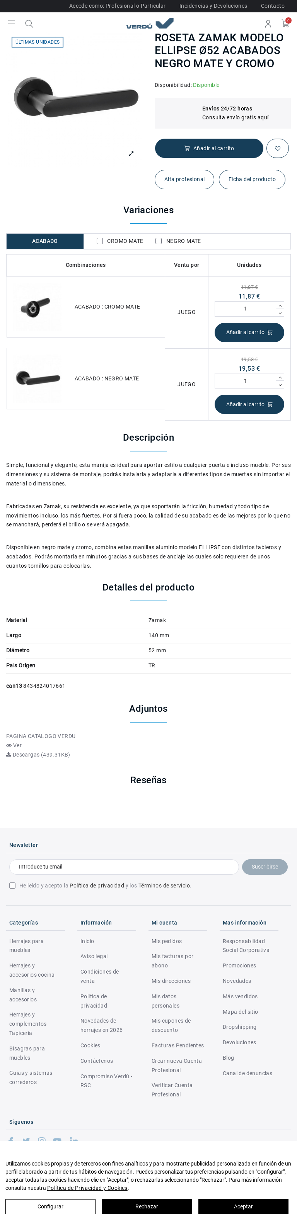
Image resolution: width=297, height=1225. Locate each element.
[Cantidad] (245, 309)
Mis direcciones (171, 981)
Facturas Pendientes (178, 1045)
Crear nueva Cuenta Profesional (177, 1065)
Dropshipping (240, 1027)
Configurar (50, 1206)
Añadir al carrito (249, 332)
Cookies (90, 1045)
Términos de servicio (164, 885)
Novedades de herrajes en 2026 (101, 1025)
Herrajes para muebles (26, 946)
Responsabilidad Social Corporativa (246, 946)
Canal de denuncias (247, 1073)
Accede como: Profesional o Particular (117, 6)
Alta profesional (184, 179)
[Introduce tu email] (124, 867)
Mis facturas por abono (172, 961)
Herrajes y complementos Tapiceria (28, 1023)
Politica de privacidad (93, 1001)
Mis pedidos (167, 941)
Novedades (237, 981)
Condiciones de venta (99, 976)
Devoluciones (239, 1042)
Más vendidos (240, 996)
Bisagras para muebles (27, 1053)
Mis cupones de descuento (171, 1025)
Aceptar (243, 1206)
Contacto (273, 6)
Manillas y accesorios (23, 995)
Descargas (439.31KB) (38, 755)
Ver (14, 745)
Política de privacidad (97, 885)
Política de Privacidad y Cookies (87, 1188)
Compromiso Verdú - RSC (106, 1081)
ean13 (14, 686)
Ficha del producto (252, 179)
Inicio (87, 941)
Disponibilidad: (173, 85)
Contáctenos (96, 1061)
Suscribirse (265, 867)
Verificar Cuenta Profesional (172, 1090)
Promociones (239, 965)
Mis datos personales (165, 1001)
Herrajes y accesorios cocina (32, 970)
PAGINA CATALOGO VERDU (40, 736)
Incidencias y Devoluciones (213, 6)
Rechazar (146, 1206)
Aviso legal (94, 956)
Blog (228, 1058)
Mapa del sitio (240, 1012)
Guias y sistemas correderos (30, 1077)
